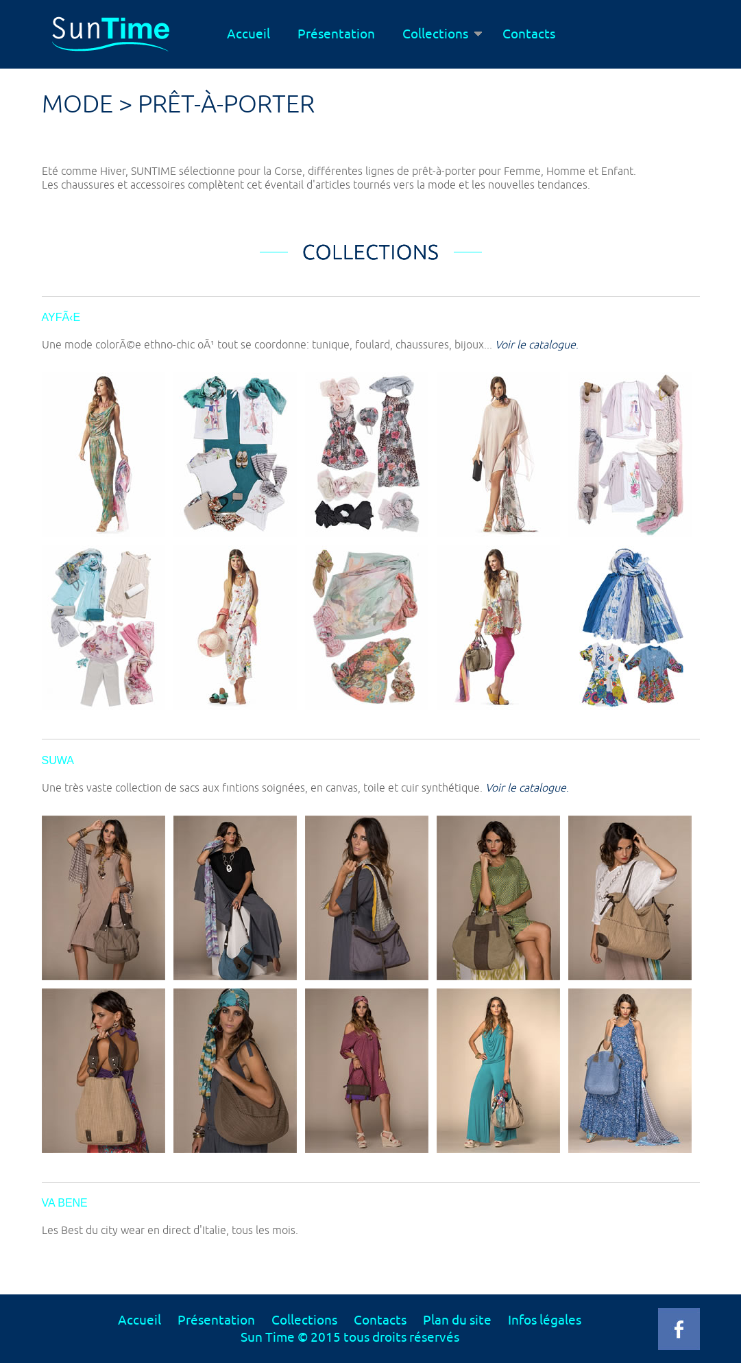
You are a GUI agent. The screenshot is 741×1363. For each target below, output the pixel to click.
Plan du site (457, 1320)
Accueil (248, 34)
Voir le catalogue (535, 345)
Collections (442, 34)
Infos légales (544, 1320)
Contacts (528, 34)
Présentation (336, 34)
